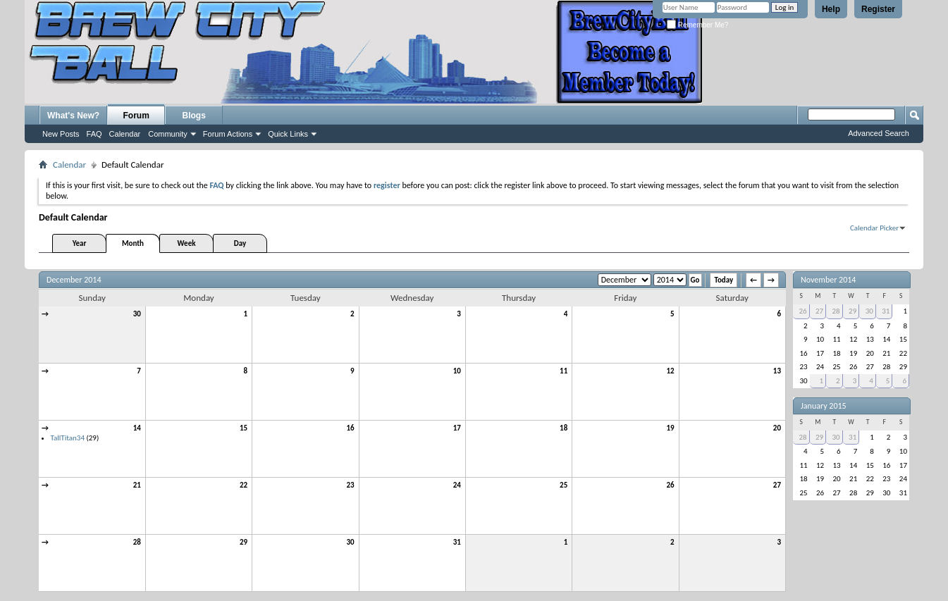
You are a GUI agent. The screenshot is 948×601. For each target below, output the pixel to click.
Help (831, 9)
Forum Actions (227, 134)
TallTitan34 (68, 437)
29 (243, 542)
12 (670, 371)
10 (457, 371)
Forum (136, 115)
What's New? (73, 115)
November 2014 (828, 280)
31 (457, 542)
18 (563, 428)
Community (167, 134)
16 (350, 428)
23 (350, 485)
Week (187, 243)
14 (137, 428)
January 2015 (824, 406)
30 (137, 313)
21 (137, 485)
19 (670, 428)
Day (240, 243)
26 (670, 485)
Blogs (194, 115)
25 (563, 485)
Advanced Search (878, 133)
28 (137, 542)
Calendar (125, 134)
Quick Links (288, 134)
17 (457, 428)
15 (243, 428)
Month (133, 243)
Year (80, 243)
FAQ (94, 134)
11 (563, 371)
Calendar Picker (874, 228)
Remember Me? (697, 25)
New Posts (61, 134)
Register (878, 9)
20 (777, 428)
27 (777, 485)
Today (723, 280)
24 (457, 485)
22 (243, 485)
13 (777, 371)
